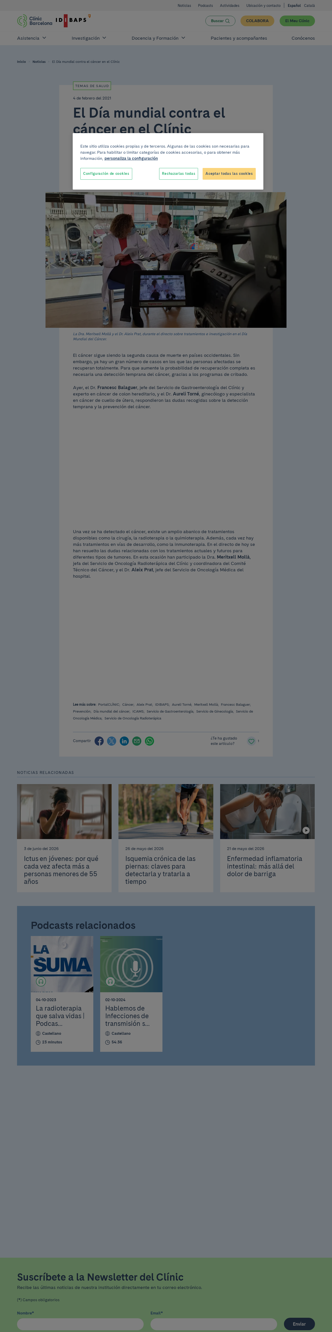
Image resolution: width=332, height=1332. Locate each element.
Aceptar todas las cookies (229, 174)
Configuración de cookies (106, 174)
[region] (168, 161)
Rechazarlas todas (178, 174)
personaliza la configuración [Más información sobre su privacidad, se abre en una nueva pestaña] (131, 158)
